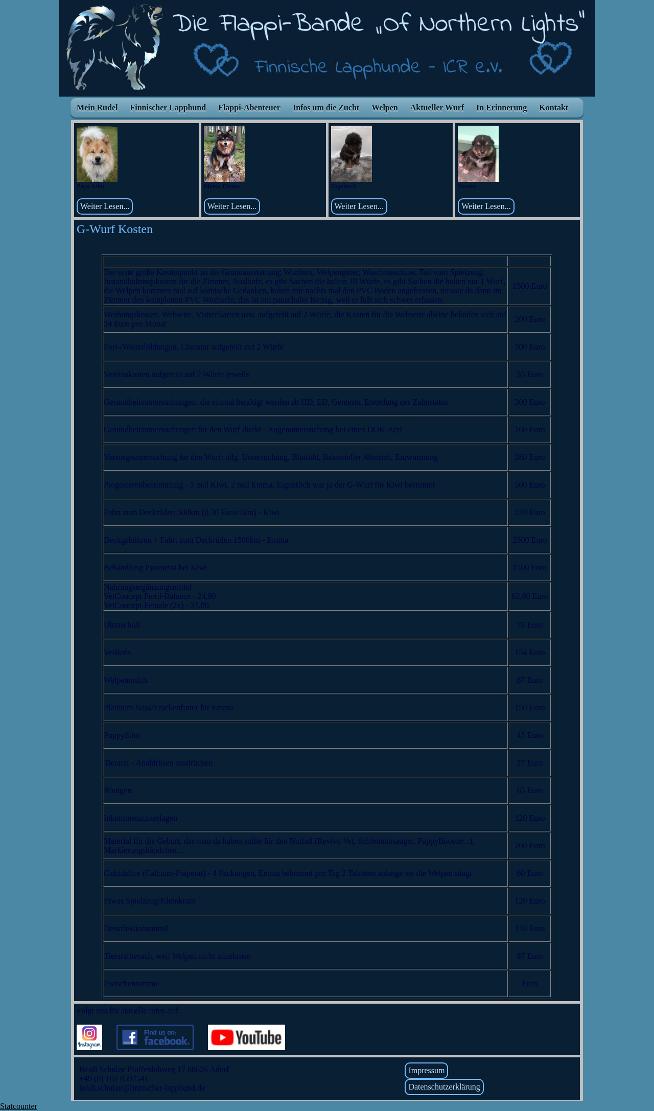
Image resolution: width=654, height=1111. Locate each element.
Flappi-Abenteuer (249, 107)
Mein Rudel (97, 107)
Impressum (426, 1070)
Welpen (384, 107)
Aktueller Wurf (437, 107)
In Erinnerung (501, 107)
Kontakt (553, 107)
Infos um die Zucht (326, 107)
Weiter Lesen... (104, 206)
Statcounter (18, 1106)
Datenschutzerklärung (444, 1086)
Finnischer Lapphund (168, 107)
